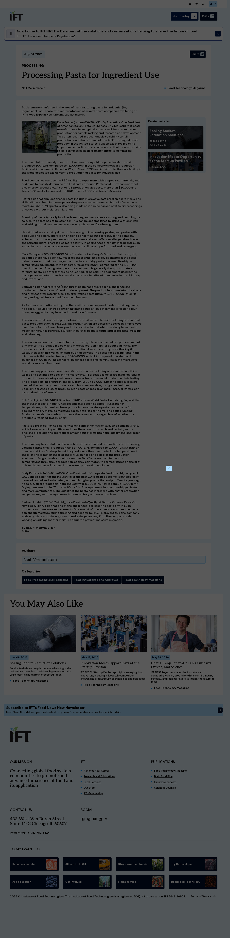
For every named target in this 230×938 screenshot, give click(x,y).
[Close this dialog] (169, 468)
